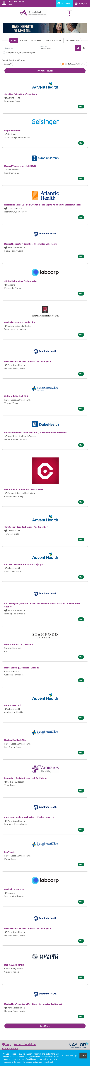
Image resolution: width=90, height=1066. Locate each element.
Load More (45, 1026)
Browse (23, 40)
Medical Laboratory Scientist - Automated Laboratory (30, 243)
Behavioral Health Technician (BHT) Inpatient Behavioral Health (35, 432)
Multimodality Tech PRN (16, 396)
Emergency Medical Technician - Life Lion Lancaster (29, 817)
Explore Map (36, 40)
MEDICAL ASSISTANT (14, 964)
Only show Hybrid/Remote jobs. (21, 52)
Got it (83, 1055)
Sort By (7, 64)
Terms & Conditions (25, 1044)
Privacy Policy (10, 1048)
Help (6, 1044)
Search (13, 40)
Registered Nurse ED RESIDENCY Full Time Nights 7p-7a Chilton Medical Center (42, 204)
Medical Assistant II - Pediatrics (19, 322)
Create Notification (76, 64)
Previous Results (45, 70)
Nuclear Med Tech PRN (15, 740)
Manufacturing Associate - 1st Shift (21, 667)
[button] (84, 48)
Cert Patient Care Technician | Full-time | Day (26, 526)
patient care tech (12, 705)
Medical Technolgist (14, 889)
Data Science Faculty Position (18, 644)
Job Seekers (64, 3)
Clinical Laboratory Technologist (20, 281)
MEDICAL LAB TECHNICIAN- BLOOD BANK (23, 489)
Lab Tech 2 (9, 852)
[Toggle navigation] (69, 13)
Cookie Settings (69, 1055)
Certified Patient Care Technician (20, 94)
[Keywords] (21, 48)
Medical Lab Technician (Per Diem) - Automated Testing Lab (33, 1004)
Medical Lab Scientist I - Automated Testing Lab (27, 361)
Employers (81, 3)
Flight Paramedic (12, 130)
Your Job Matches (54, 40)
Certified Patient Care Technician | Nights (24, 564)
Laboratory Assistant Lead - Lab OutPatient (25, 778)
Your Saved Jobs (72, 40)
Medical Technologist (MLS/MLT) (20, 165)
